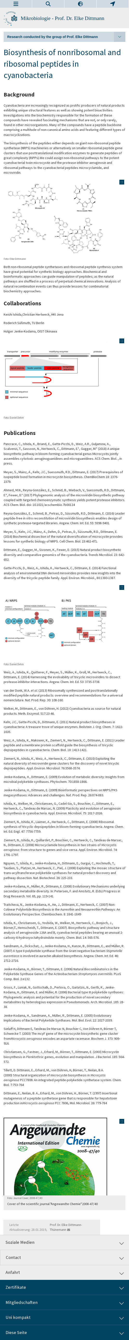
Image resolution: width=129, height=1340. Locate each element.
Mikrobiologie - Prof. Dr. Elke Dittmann (62, 18)
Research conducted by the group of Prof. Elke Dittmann (66, 37)
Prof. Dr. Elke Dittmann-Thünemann (66, 1227)
